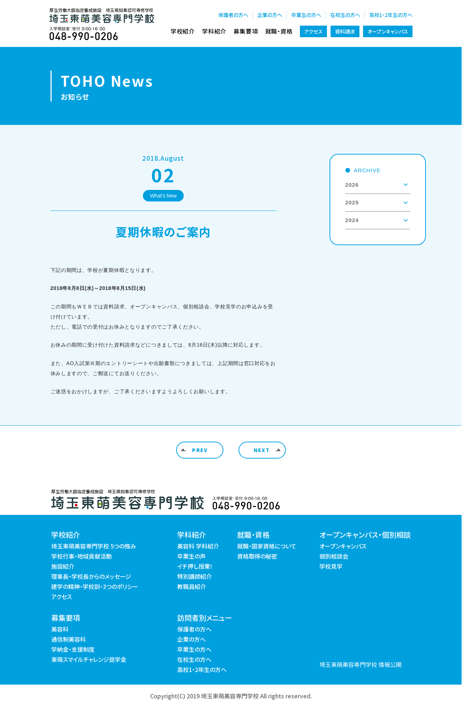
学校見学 (330, 566)
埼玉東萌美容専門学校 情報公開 (360, 664)
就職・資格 (279, 31)
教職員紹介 (191, 586)
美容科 (60, 629)
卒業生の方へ (306, 14)
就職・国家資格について (266, 546)
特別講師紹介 (194, 576)
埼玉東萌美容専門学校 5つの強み (93, 546)
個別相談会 (333, 556)
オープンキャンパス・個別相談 (365, 534)
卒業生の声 (191, 556)
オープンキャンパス (387, 31)
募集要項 (246, 31)
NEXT (262, 450)
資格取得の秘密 (257, 556)
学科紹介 (214, 31)
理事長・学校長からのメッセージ (91, 576)
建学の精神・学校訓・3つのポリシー (94, 586)
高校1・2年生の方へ (391, 14)
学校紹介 (183, 31)
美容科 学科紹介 (198, 546)
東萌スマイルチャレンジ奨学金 (88, 659)
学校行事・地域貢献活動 (81, 556)
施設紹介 (62, 566)
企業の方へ (269, 14)
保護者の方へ (233, 14)
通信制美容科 (68, 639)
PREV (200, 450)
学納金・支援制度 (73, 649)
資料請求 (345, 31)
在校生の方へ (345, 14)
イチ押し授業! (194, 566)
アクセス (313, 31)
